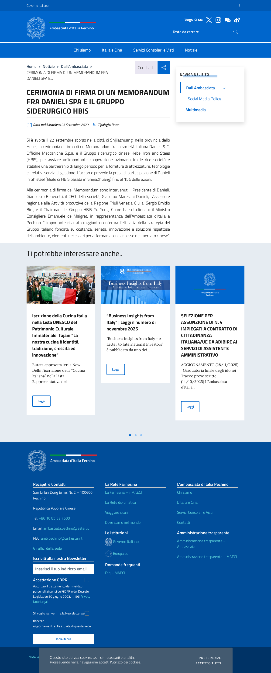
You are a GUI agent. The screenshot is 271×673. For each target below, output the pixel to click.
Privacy (85, 596)
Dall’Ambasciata (74, 66)
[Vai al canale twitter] (208, 19)
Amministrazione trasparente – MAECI (207, 556)
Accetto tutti (208, 663)
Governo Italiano (37, 5)
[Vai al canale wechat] (226, 19)
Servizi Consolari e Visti (195, 512)
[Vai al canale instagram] (217, 19)
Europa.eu (116, 553)
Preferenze (210, 657)
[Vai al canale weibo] (235, 19)
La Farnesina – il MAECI (123, 492)
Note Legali (40, 601)
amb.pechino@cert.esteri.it (61, 538)
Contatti (183, 522)
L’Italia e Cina (187, 502)
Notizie (49, 66)
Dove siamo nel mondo (123, 522)
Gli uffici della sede (47, 548)
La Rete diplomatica (120, 502)
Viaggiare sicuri (116, 512)
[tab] (130, 435)
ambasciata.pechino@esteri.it (66, 528)
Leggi (44, 400)
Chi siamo (184, 492)
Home (32, 66)
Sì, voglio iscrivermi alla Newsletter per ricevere (59, 614)
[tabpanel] (61, 348)
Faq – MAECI (115, 573)
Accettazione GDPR (50, 580)
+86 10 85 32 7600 (54, 518)
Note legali (36, 657)
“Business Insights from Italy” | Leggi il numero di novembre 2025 (131, 322)
